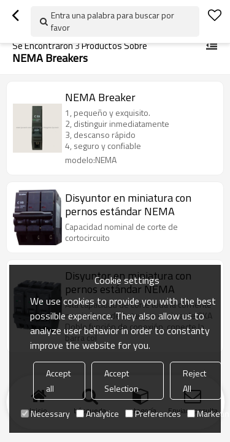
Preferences (153, 413)
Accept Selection (121, 381)
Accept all (58, 381)
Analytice (97, 413)
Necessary (45, 413)
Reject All (194, 381)
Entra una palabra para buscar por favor (112, 21)
